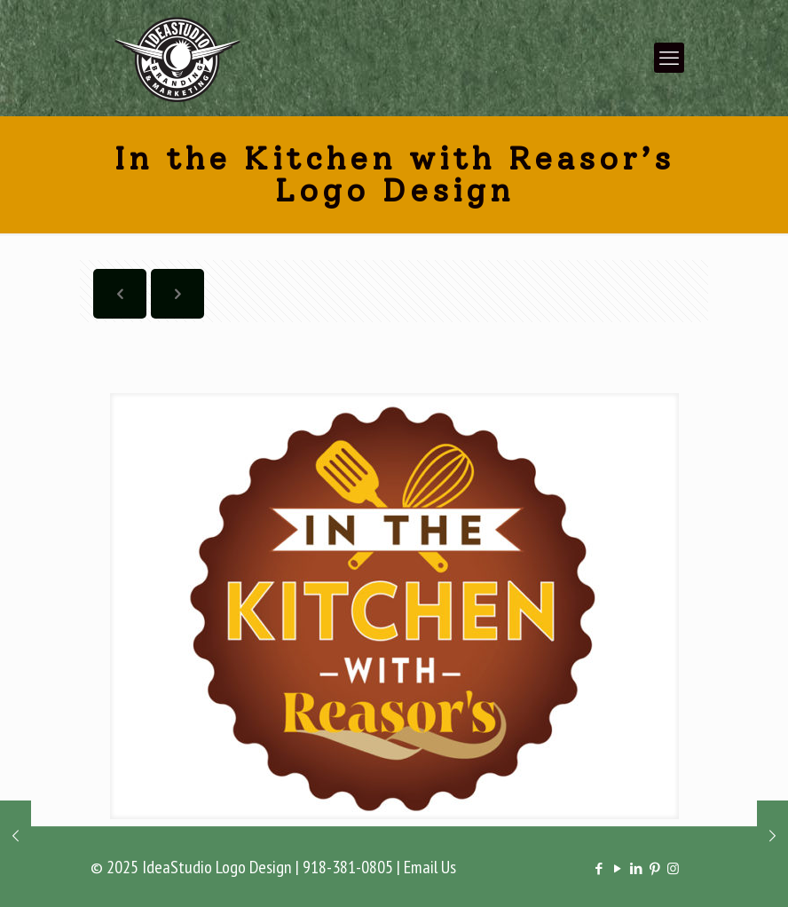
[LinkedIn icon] (635, 868)
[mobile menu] (669, 58)
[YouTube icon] (617, 868)
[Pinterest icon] (654, 868)
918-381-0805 (348, 867)
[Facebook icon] (598, 868)
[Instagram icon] (673, 868)
